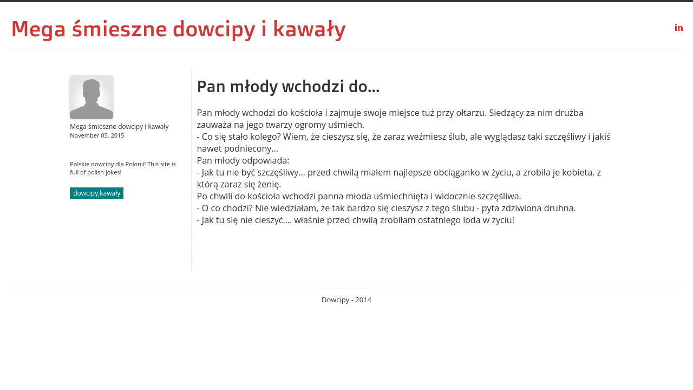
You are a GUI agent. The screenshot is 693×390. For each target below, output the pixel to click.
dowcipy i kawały (259, 28)
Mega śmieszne (89, 28)
